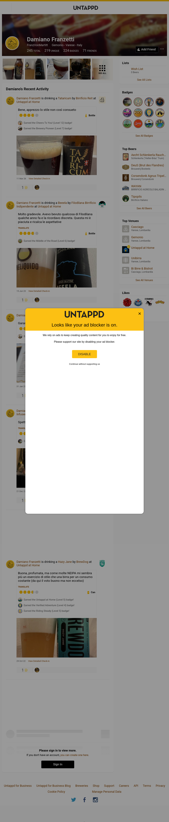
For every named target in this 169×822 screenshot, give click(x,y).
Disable (84, 354)
